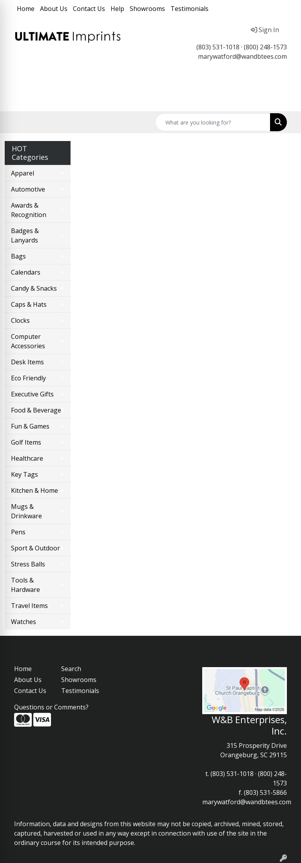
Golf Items (26, 442)
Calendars (25, 272)
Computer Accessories (28, 341)
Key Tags (24, 474)
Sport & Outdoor (35, 548)
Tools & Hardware (25, 585)
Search (71, 668)
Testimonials (189, 8)
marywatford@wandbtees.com (242, 56)
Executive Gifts (32, 394)
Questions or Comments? (51, 707)
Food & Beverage (36, 410)
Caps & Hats (29, 304)
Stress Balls (28, 564)
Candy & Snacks (34, 288)
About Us (53, 8)
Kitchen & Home (34, 490)
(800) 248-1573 (265, 47)
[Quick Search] (212, 122)
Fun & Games (30, 426)
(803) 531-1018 (217, 47)
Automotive (28, 189)
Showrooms (147, 8)
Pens (18, 532)
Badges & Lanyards (25, 235)
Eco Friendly (28, 378)
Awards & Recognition (28, 210)
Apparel (22, 173)
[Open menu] (285, 100)
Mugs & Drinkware (26, 511)
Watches (23, 621)
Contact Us (89, 8)
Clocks (20, 320)
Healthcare (27, 458)
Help (117, 8)
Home (25, 8)
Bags (18, 256)
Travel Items (29, 605)
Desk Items (27, 362)
